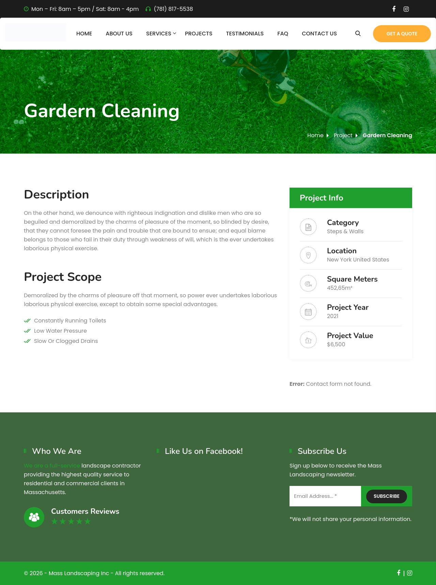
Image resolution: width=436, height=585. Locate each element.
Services (158, 33)
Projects (199, 33)
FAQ (282, 33)
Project (343, 135)
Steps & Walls (345, 231)
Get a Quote (402, 33)
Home (84, 33)
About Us (119, 33)
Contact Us (319, 33)
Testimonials (245, 33)
